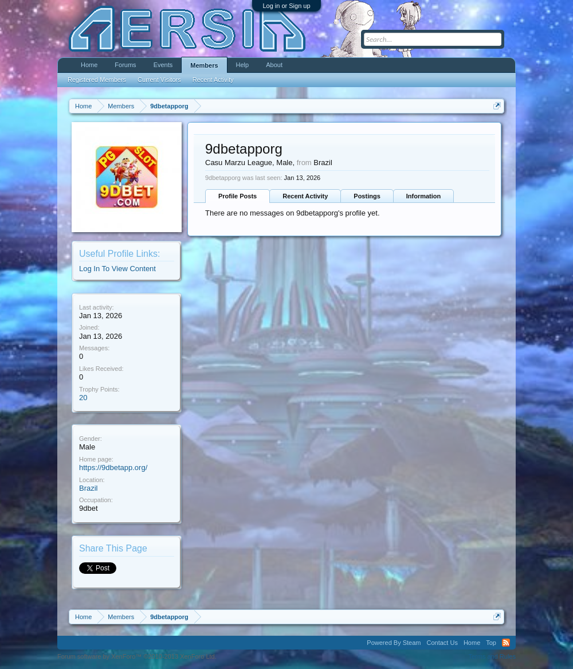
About (274, 64)
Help (242, 64)
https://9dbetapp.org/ (113, 467)
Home (89, 64)
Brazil (88, 488)
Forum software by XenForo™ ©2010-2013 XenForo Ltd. (137, 656)
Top (491, 642)
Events (163, 64)
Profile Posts (237, 196)
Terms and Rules (492, 656)
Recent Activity (305, 196)
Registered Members (97, 79)
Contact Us (441, 642)
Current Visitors (159, 79)
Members (204, 65)
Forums (125, 64)
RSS (506, 643)
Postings (367, 196)
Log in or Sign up (286, 5)
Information (423, 196)
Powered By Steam (394, 642)
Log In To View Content (117, 268)
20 (83, 397)
